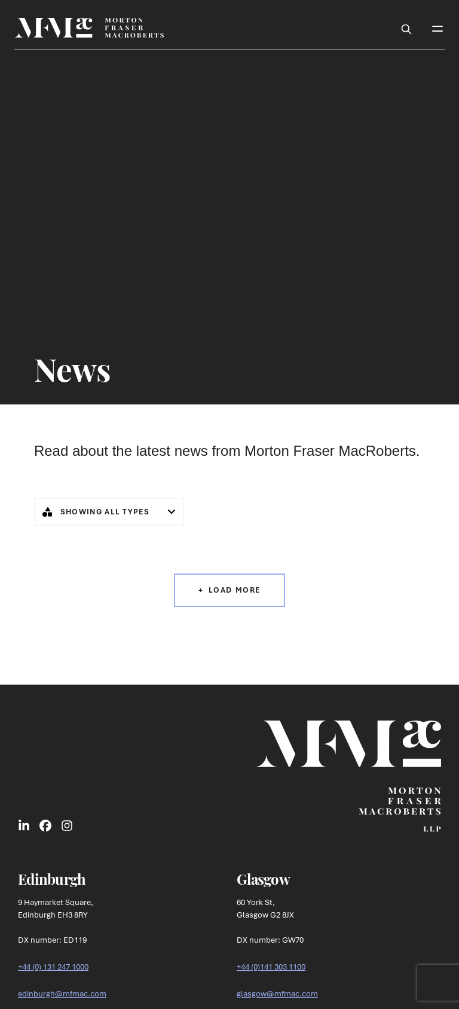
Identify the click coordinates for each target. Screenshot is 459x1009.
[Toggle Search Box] (406, 27)
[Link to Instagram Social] (67, 825)
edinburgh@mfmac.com (62, 993)
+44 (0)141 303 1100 (271, 966)
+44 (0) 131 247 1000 (53, 966)
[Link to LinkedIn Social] (24, 825)
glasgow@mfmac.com (277, 993)
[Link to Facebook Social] (45, 825)
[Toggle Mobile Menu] (437, 27)
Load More (235, 590)
